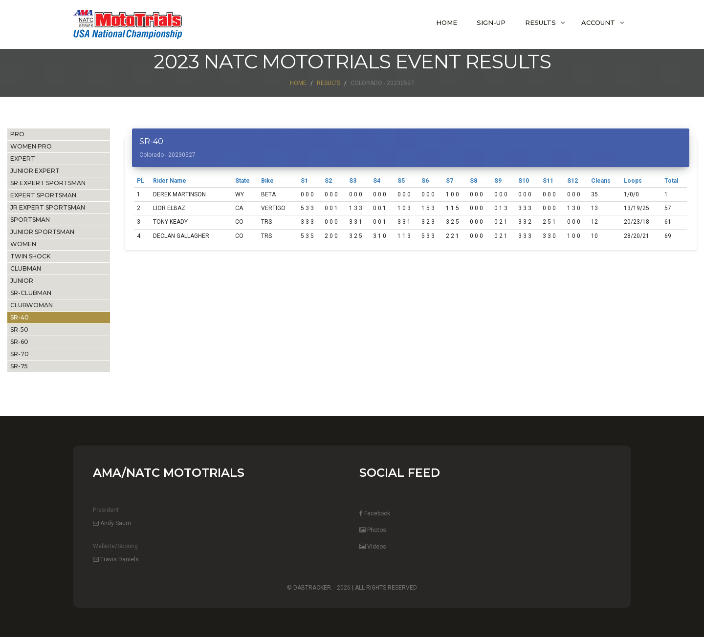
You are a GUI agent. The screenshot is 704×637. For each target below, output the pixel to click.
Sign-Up (491, 22)
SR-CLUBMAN (30, 293)
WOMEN (23, 244)
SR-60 (19, 341)
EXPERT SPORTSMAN (43, 195)
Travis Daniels (116, 559)
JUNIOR (21, 280)
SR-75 (19, 366)
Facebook (374, 513)
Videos (372, 546)
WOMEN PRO (31, 146)
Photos (372, 530)
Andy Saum (112, 523)
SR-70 (19, 354)
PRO (17, 134)
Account (598, 22)
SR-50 (19, 329)
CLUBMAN (25, 268)
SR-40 (19, 317)
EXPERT (22, 158)
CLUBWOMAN (31, 305)
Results (540, 22)
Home (446, 22)
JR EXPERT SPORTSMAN (47, 207)
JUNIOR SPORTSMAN (42, 231)
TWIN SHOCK (30, 256)
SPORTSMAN (30, 219)
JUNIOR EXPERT (35, 170)
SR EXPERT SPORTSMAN (48, 183)
